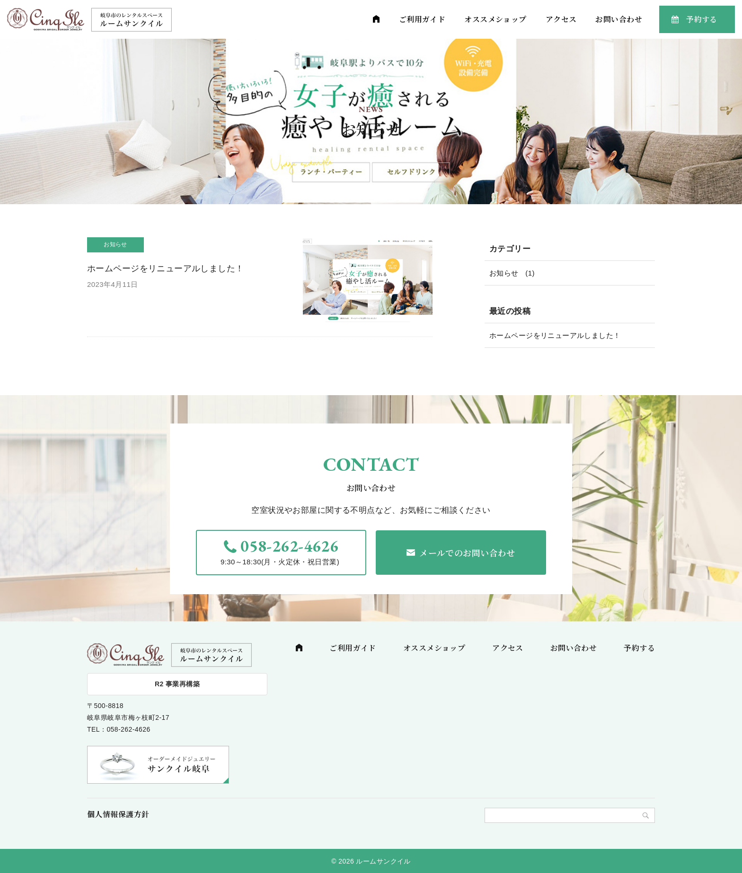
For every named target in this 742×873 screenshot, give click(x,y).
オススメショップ (495, 19)
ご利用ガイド (422, 19)
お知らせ (504, 273)
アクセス (561, 19)
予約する (701, 19)
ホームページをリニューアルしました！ (555, 335)
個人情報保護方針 (118, 814)
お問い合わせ (618, 19)
